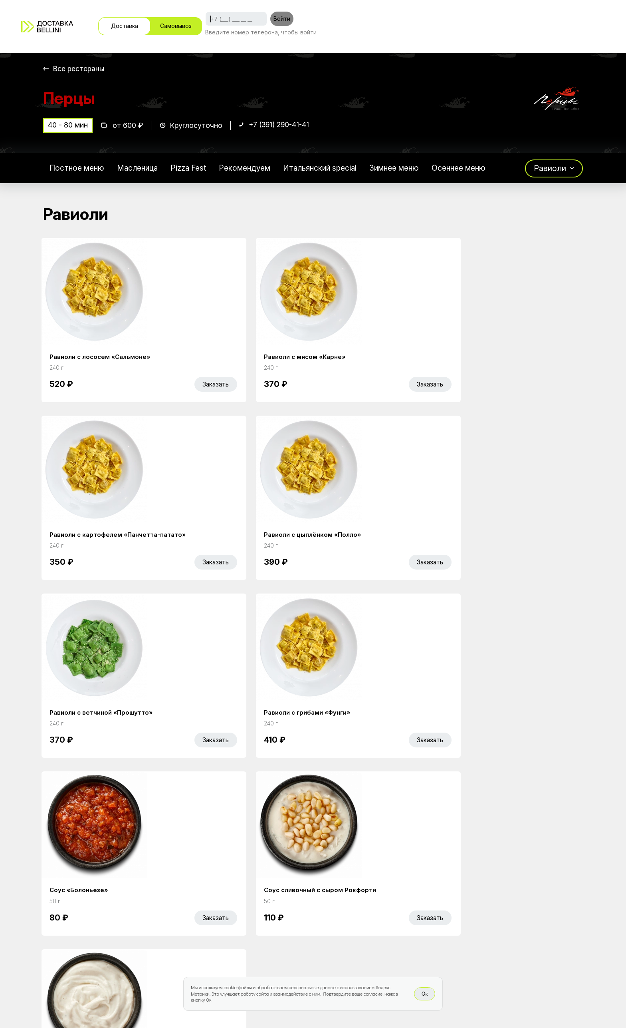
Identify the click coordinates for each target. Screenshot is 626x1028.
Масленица (140, 169)
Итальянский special (330, 169)
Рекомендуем (252, 169)
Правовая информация (383, 921)
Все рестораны (79, 68)
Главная (244, 888)
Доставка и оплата (375, 904)
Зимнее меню (408, 169)
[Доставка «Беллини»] (47, 26)
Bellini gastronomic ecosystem (484, 900)
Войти (281, 18)
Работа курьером (372, 888)
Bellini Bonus (251, 921)
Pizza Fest (193, 169)
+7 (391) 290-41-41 (280, 126)
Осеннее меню (474, 169)
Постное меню (78, 169)
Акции (240, 904)
